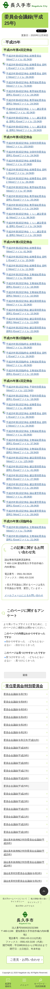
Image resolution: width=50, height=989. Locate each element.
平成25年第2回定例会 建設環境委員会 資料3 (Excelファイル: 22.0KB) (26, 329)
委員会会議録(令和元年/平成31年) (21, 740)
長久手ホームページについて (15, 899)
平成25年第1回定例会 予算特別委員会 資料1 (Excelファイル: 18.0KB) (26, 397)
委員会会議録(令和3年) (16, 724)
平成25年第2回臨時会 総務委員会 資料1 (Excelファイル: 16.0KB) (26, 354)
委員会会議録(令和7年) (16, 694)
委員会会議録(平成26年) (16, 778)
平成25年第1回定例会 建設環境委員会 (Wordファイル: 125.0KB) (26, 459)
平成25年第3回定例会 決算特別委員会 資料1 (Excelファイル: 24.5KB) (26, 153)
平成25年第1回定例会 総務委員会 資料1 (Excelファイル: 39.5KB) (26, 415)
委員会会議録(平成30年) (16, 747)
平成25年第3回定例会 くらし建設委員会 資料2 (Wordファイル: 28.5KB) (26, 233)
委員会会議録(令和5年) (16, 709)
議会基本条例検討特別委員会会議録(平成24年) (24, 864)
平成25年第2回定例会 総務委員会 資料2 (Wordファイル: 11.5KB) (26, 267)
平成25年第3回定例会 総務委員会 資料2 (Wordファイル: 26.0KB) (26, 180)
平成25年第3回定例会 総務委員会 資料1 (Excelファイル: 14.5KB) (26, 171)
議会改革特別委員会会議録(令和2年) (23, 881)
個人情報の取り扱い (39, 899)
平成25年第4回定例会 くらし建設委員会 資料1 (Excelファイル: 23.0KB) (26, 119)
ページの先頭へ (44, 891)
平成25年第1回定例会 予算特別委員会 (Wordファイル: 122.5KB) (26, 388)
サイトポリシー (17, 901)
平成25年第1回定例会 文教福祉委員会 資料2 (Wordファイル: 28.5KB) (26, 450)
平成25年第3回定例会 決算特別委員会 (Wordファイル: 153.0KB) (26, 145)
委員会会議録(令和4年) (16, 717)
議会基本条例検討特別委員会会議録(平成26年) (24, 841)
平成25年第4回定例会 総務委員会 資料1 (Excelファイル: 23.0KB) (26, 66)
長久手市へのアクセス (25, 906)
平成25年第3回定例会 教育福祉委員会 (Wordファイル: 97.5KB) (26, 189)
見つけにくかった (24, 660)
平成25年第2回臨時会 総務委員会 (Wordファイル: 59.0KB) (23, 346)
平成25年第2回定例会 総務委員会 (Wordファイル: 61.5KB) (23, 250)
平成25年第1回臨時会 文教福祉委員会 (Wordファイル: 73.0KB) (26, 529)
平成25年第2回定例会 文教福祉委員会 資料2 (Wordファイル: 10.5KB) (26, 294)
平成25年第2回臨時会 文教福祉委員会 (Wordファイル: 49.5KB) (26, 363)
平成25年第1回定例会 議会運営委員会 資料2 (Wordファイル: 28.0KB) (26, 513)
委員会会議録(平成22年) (16, 809)
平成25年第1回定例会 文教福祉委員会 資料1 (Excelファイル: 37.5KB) (26, 442)
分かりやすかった (15, 641)
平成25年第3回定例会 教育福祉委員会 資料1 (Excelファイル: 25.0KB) (26, 198)
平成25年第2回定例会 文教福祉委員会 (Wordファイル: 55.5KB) (26, 276)
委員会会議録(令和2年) (16, 732)
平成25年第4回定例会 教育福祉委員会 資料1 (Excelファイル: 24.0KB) (26, 93)
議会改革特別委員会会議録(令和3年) (23, 873)
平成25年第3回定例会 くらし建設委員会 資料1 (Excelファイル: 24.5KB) (26, 224)
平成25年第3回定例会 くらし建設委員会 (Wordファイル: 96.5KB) (26, 216)
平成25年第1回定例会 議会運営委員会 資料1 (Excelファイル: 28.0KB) (26, 504)
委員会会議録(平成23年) (16, 801)
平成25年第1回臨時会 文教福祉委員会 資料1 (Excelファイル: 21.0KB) (26, 538)
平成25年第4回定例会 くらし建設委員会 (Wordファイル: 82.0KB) (26, 111)
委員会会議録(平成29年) (16, 755)
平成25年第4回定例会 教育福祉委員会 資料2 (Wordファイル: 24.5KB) (26, 102)
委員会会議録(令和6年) (16, 701)
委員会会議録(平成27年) (16, 770)
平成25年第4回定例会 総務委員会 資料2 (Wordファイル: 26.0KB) (26, 75)
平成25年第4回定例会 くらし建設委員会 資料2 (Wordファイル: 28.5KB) (26, 128)
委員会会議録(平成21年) (16, 816)
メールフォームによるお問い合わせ (24, 595)
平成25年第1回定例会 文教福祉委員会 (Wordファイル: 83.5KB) (26, 433)
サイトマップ (33, 902)
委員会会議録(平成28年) (16, 763)
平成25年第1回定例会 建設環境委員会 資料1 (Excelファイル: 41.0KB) (26, 468)
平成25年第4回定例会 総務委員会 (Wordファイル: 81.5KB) (23, 57)
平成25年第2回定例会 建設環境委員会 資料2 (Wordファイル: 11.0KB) (26, 320)
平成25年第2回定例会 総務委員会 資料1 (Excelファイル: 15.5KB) (26, 258)
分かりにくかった (24, 645)
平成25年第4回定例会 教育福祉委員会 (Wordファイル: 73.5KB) (26, 84)
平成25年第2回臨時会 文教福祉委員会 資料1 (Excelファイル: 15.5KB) (26, 372)
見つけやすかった (15, 657)
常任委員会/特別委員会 (24, 686)
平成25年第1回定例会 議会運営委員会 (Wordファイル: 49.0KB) (26, 495)
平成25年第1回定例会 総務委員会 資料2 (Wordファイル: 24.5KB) (26, 424)
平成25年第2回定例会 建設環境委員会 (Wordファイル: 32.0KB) (26, 303)
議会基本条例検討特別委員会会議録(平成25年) (24, 852)
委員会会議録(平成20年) (16, 824)
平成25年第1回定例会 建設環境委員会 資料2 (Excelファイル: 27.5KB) (26, 477)
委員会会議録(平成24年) (16, 793)
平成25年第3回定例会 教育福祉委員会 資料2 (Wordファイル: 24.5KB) (26, 207)
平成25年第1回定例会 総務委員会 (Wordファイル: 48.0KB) (23, 406)
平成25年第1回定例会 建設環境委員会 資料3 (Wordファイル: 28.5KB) (26, 486)
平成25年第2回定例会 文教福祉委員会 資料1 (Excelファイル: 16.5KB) (26, 285)
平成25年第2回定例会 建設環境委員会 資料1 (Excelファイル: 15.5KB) (26, 312)
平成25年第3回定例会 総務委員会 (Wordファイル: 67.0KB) (23, 162)
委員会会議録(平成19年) (16, 832)
